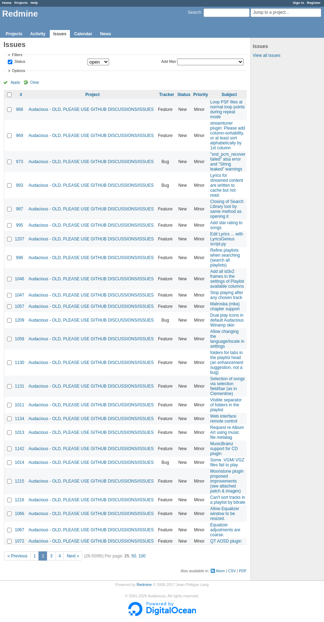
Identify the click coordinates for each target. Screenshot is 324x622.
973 (19, 161)
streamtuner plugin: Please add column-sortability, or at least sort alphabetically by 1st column (227, 135)
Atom (220, 571)
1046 (19, 278)
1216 (19, 499)
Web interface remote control (224, 419)
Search (194, 12)
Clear (34, 82)
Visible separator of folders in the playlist (226, 404)
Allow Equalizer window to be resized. (224, 513)
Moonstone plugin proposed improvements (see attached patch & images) (227, 481)
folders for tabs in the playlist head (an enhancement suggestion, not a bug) (226, 362)
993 (19, 185)
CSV (232, 571)
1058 (19, 338)
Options (18, 70)
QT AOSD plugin (226, 541)
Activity (37, 33)
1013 (19, 432)
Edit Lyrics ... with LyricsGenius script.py (226, 239)
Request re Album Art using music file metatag (227, 432)
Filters (17, 55)
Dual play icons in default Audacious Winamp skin (227, 320)
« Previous (17, 556)
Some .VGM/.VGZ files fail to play (227, 462)
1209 (19, 320)
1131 (19, 386)
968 (19, 109)
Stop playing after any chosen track (226, 295)
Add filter (168, 61)
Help (34, 3)
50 (133, 556)
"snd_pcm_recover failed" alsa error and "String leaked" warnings (228, 162)
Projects (21, 3)
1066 (19, 513)
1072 (19, 541)
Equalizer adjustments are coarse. (225, 529)
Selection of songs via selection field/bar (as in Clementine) (227, 386)
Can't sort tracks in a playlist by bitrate (227, 500)
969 (19, 135)
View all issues (266, 55)
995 (19, 225)
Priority (200, 94)
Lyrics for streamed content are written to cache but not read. (226, 185)
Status (19, 62)
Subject (229, 94)
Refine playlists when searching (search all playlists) (225, 258)
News (105, 33)
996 (19, 257)
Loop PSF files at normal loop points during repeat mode (227, 109)
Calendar (83, 33)
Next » (73, 556)
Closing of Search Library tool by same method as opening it (227, 209)
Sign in (298, 3)
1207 (19, 239)
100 (141, 556)
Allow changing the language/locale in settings (227, 339)
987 (19, 209)
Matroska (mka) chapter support (225, 306)
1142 (19, 448)
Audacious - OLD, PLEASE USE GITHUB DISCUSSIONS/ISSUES (91, 109)
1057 (19, 306)
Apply (15, 82)
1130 (19, 362)
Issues (59, 33)
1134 (19, 418)
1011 (19, 404)
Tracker (166, 94)
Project (92, 94)
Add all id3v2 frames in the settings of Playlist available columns (227, 279)
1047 (19, 295)
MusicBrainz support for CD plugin (224, 448)
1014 (19, 462)
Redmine (144, 584)
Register (313, 3)
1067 (19, 529)
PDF (243, 571)
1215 (19, 481)
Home (7, 3)
